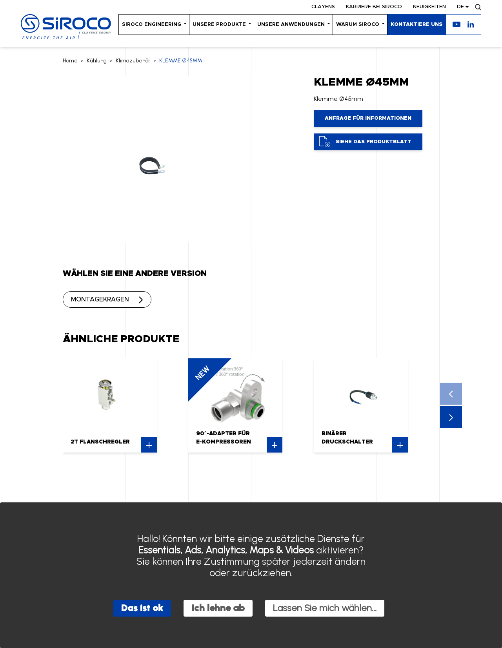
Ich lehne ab (218, 607)
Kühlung (97, 60)
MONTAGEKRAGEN (100, 299)
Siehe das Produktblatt (365, 141)
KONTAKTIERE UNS (416, 24)
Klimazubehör (133, 60)
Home (70, 60)
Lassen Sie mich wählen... (324, 607)
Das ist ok (142, 607)
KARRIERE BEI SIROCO (374, 6)
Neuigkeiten (429, 6)
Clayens (323, 6)
